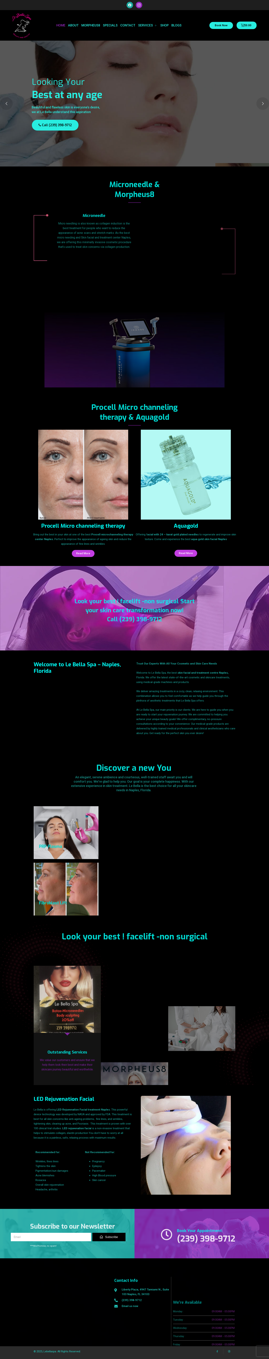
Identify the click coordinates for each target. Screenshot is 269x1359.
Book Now (221, 25)
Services (148, 25)
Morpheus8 (90, 25)
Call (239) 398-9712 (55, 125)
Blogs (176, 25)
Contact (127, 25)
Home (60, 25)
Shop (164, 25)
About (73, 25)
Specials (110, 25)
